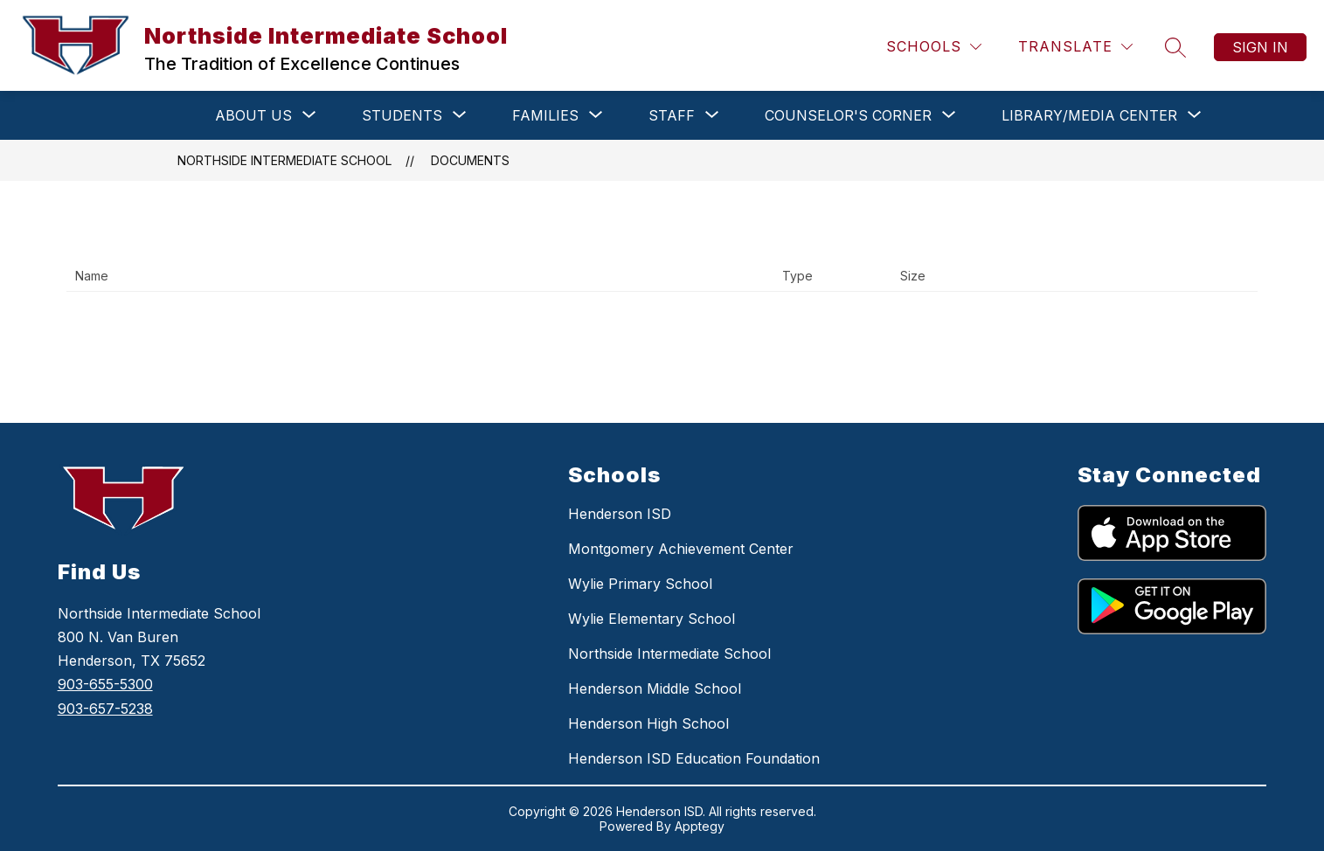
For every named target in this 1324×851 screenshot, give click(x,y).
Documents (470, 160)
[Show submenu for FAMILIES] (545, 115)
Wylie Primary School (640, 583)
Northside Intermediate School (284, 160)
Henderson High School (648, 723)
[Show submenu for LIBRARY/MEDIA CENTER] (1089, 115)
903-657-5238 (105, 708)
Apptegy (699, 826)
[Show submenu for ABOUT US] (253, 115)
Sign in (1260, 47)
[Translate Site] (1075, 47)
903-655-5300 (105, 684)
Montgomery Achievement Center (681, 548)
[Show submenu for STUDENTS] (402, 115)
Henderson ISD (619, 513)
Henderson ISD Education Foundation (694, 758)
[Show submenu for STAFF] (671, 115)
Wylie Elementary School (651, 618)
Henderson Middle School (654, 688)
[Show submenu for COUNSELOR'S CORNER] (848, 115)
